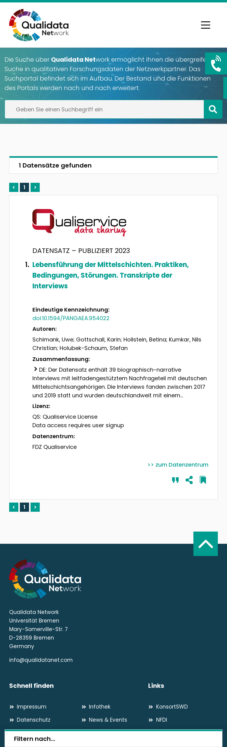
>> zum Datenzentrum (177, 464)
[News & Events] (114, 720)
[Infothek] (114, 707)
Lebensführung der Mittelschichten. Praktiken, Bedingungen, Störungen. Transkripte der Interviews (110, 275)
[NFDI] (183, 720)
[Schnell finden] (78, 686)
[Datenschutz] (42, 720)
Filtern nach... (34, 738)
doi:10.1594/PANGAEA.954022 (71, 318)
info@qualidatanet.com (41, 660)
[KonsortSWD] (183, 707)
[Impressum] (42, 707)
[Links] (183, 686)
